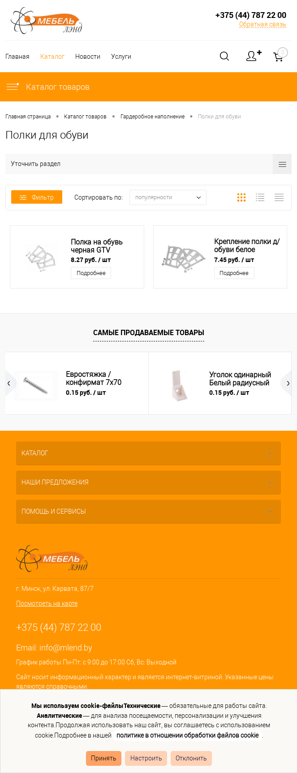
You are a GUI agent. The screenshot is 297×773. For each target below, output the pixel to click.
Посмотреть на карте (46, 603)
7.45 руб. (234, 259)
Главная (17, 56)
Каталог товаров (47, 87)
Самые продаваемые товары (148, 332)
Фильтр (37, 197)
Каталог (54, 56)
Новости (90, 56)
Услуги (125, 56)
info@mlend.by (65, 647)
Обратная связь (262, 24)
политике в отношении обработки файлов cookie (187, 735)
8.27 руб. (91, 259)
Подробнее (91, 273)
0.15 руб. (86, 392)
